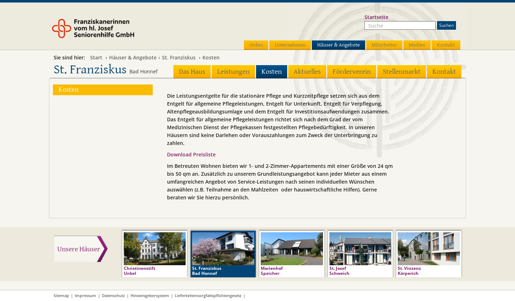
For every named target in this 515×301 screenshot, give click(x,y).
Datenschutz (113, 295)
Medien (417, 45)
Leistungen (233, 72)
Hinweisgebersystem (150, 295)
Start (96, 57)
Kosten (211, 57)
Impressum (85, 295)
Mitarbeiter (384, 45)
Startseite (376, 17)
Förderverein (352, 72)
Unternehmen (290, 45)
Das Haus (192, 72)
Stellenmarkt (402, 72)
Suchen (446, 25)
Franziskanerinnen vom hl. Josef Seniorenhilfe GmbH (106, 31)
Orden (256, 45)
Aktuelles (307, 72)
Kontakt (446, 45)
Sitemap (61, 295)
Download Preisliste (191, 154)
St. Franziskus (179, 57)
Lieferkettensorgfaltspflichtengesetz (208, 295)
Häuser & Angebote (338, 45)
